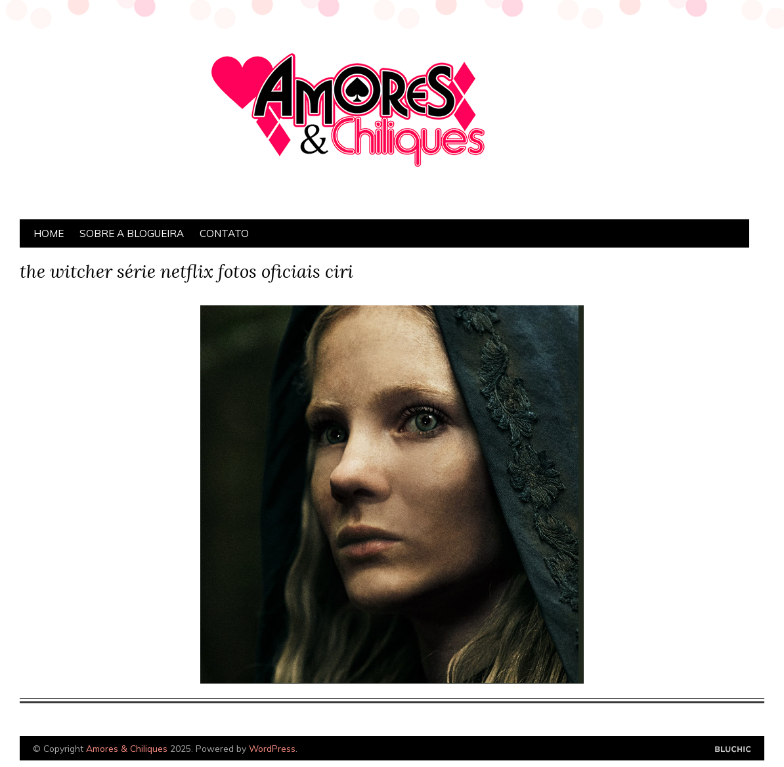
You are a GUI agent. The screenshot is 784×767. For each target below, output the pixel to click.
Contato (224, 233)
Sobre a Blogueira (131, 233)
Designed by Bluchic (733, 749)
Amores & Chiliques (126, 748)
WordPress (272, 748)
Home (48, 233)
